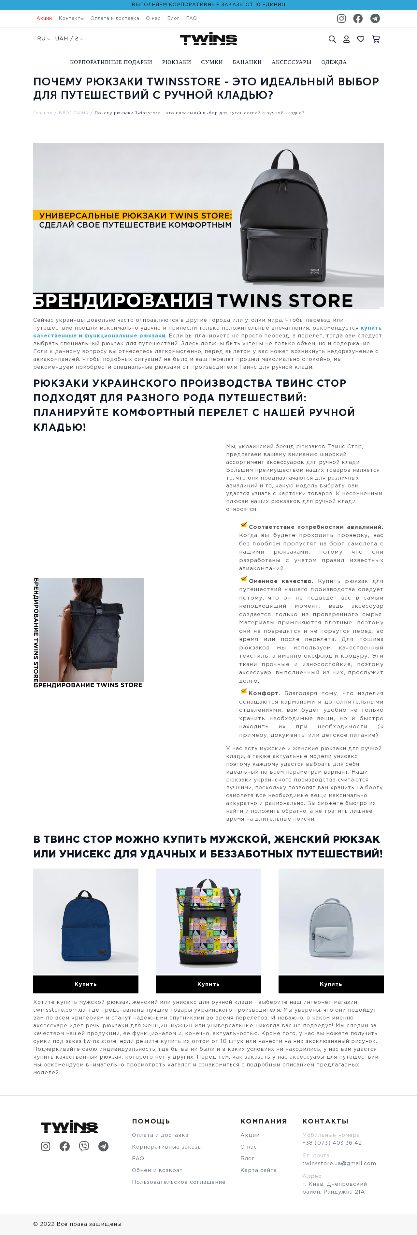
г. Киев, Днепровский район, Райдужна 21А (334, 1188)
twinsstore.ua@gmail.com (339, 1163)
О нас (153, 19)
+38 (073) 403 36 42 (332, 1143)
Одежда (334, 62)
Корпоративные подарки (111, 62)
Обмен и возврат (157, 1170)
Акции (44, 19)
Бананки (247, 62)
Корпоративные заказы (167, 1147)
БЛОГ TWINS (73, 113)
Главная (42, 113)
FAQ (191, 19)
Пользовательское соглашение (179, 1182)
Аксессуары (292, 62)
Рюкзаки (177, 62)
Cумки (212, 62)
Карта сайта (258, 1170)
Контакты (71, 19)
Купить (86, 984)
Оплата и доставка (115, 19)
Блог (173, 19)
